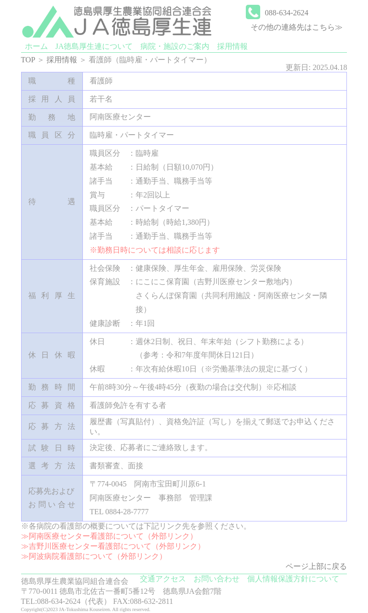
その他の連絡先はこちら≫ (297, 27)
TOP (28, 60)
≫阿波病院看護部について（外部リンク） (94, 556)
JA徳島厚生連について (94, 46)
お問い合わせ (217, 579)
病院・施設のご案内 (174, 46)
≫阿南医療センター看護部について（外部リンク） (109, 536)
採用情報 (232, 46)
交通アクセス (163, 579)
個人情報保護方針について (293, 579)
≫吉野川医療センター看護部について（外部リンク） (113, 546)
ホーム (36, 46)
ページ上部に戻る (316, 566)
